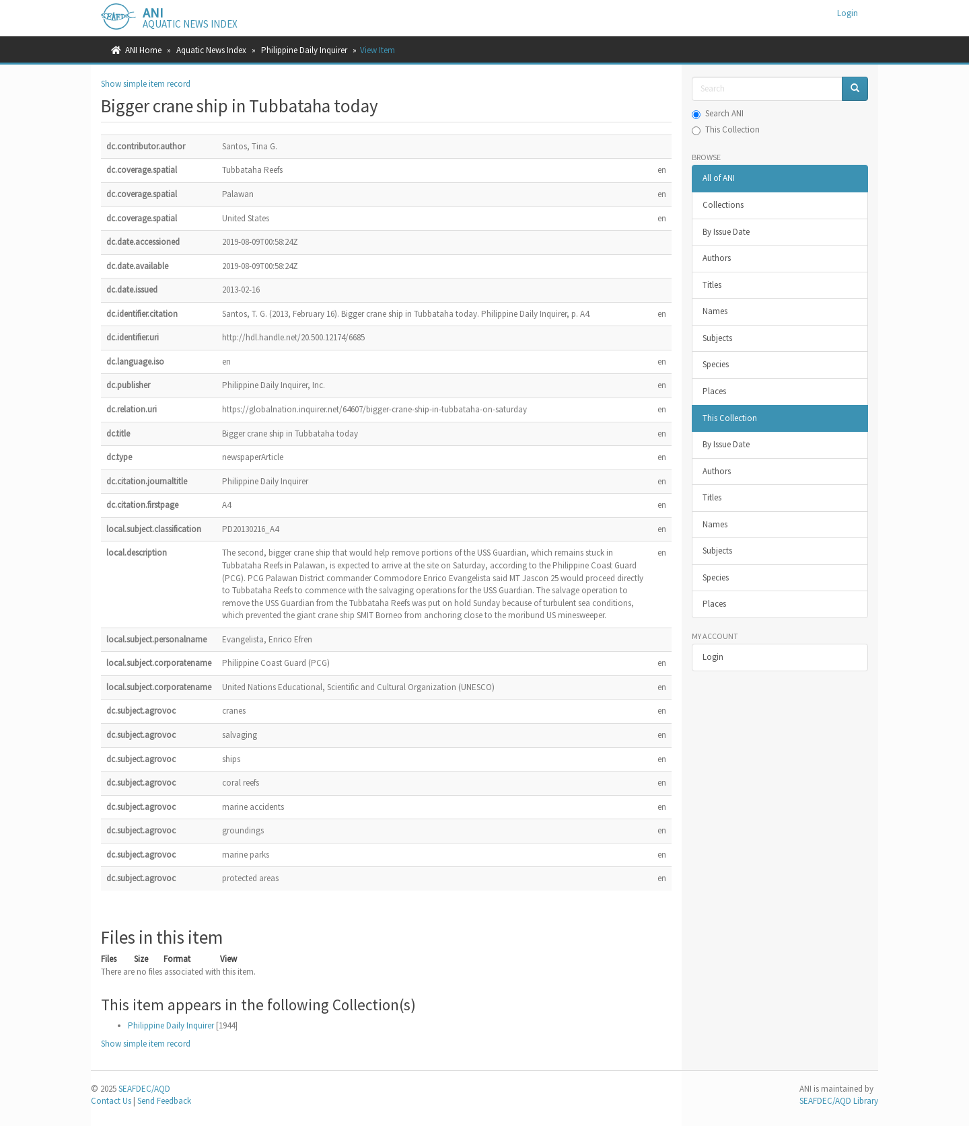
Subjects (717, 338)
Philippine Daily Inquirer (304, 50)
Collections (723, 205)
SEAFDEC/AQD (144, 1088)
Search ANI (718, 113)
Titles (712, 285)
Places (714, 391)
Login (713, 657)
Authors (717, 258)
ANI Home (143, 50)
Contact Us (111, 1100)
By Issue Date (726, 231)
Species (716, 364)
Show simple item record (145, 83)
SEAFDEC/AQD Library (838, 1100)
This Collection (726, 129)
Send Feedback (164, 1100)
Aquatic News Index (211, 50)
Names (715, 311)
